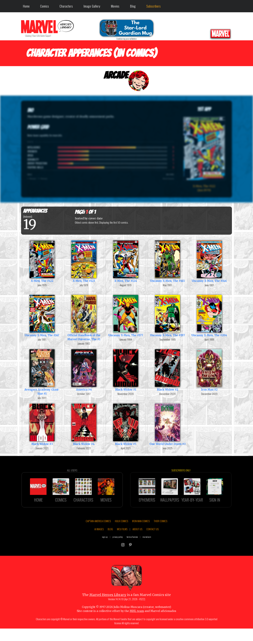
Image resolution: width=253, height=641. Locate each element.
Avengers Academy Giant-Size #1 (42, 371)
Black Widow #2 (167, 369)
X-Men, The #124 (125, 261)
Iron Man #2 (209, 369)
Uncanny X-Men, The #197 (167, 315)
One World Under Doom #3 (167, 424)
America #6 (84, 369)
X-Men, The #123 (84, 261)
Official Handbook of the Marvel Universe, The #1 (84, 317)
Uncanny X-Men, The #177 (125, 315)
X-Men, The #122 (42, 261)
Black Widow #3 (42, 424)
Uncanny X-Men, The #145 (167, 261)
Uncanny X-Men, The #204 (209, 315)
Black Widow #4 (84, 424)
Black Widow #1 (125, 369)
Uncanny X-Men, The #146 (209, 261)
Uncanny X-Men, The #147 (42, 315)
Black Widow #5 (125, 424)
